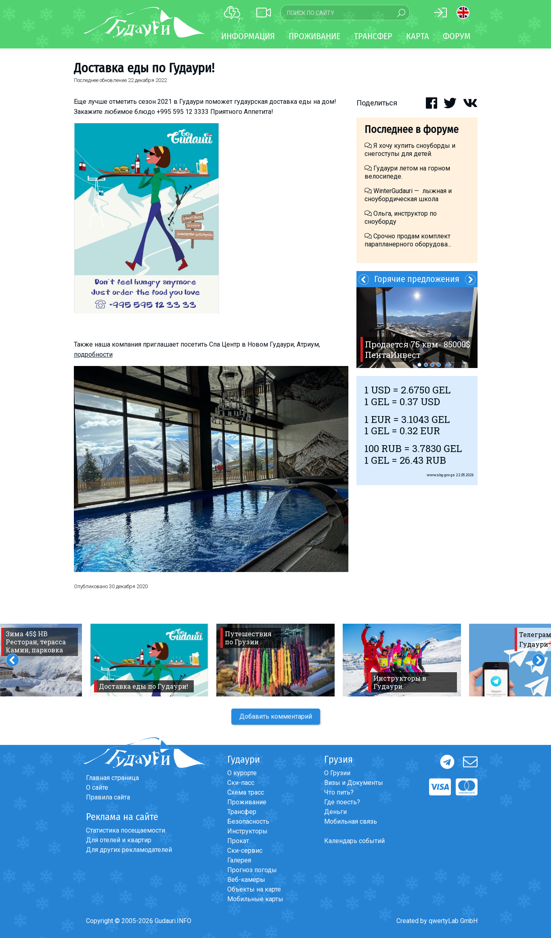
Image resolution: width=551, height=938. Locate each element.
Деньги (335, 812)
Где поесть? (342, 802)
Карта (417, 36)
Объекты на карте (254, 889)
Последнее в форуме (412, 129)
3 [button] (432, 365)
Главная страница (112, 778)
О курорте (242, 773)
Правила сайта (108, 797)
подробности (93, 354)
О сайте (97, 787)
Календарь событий (354, 841)
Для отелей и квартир (118, 840)
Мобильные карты (255, 899)
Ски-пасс (240, 783)
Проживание (246, 802)
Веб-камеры (246, 879)
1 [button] (419, 365)
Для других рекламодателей (129, 850)
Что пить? (339, 792)
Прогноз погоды (252, 870)
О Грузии (337, 773)
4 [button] (439, 365)
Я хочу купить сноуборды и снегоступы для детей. (410, 150)
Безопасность (248, 821)
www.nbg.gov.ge (441, 475)
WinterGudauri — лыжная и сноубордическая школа (408, 195)
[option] (417, 327)
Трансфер (241, 812)
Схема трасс (245, 792)
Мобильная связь (350, 821)
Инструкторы (247, 831)
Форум (457, 36)
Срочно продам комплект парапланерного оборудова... (408, 240)
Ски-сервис (244, 850)
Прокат (238, 841)
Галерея (239, 860)
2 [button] (426, 365)
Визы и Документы (353, 783)
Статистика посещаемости (125, 830)
